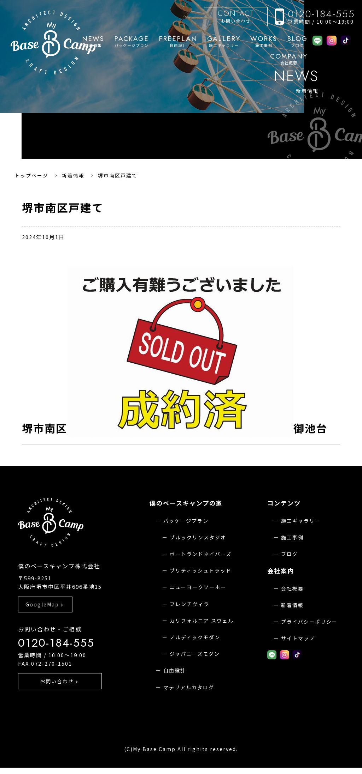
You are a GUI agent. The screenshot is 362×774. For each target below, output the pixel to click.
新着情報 (292, 605)
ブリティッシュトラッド (201, 570)
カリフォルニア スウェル (202, 620)
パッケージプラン (131, 41)
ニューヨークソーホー (198, 587)
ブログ (297, 41)
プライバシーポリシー (309, 621)
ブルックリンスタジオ (198, 537)
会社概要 (289, 59)
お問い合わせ (235, 16)
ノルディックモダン (195, 637)
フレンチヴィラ (189, 603)
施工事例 (263, 41)
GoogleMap (45, 613)
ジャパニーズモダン (195, 653)
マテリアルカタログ (188, 687)
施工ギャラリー (223, 41)
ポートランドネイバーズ (201, 553)
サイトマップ (298, 638)
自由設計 (178, 41)
